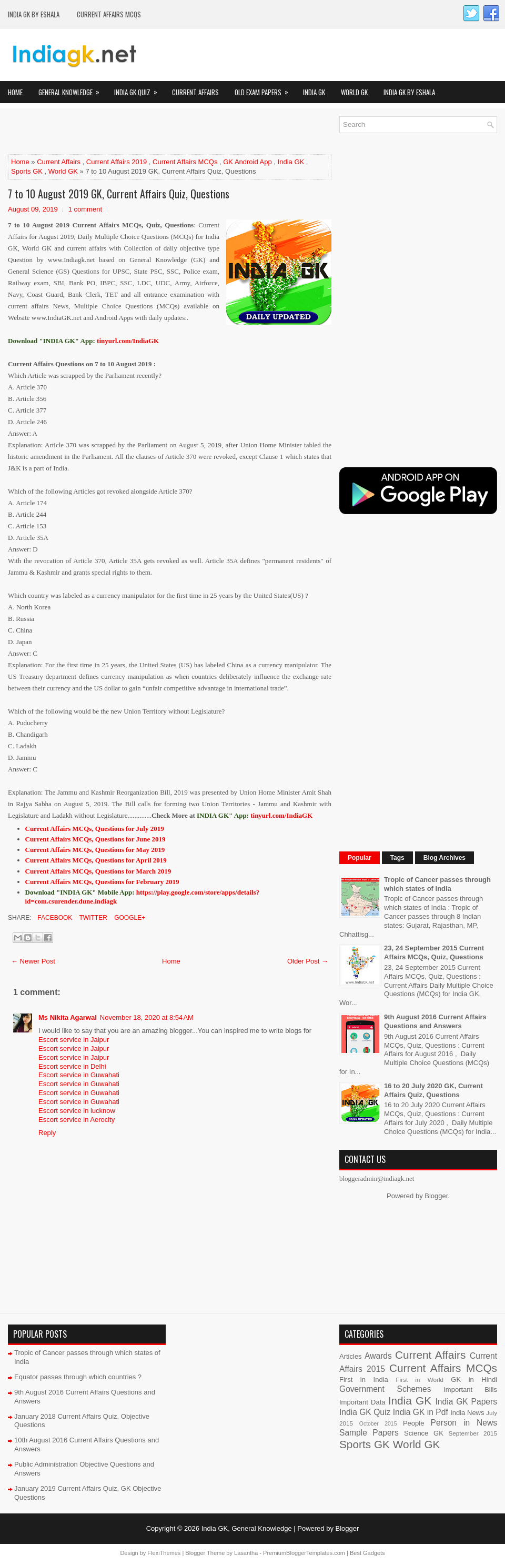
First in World (419, 1379)
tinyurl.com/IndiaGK (281, 815)
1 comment (85, 209)
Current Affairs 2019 (116, 162)
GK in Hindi (474, 1379)
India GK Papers (466, 1401)
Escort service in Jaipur (73, 1040)
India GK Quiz (139, 89)
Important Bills (470, 1389)
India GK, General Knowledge (246, 1528)
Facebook (54, 917)
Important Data (362, 1402)
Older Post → (307, 961)
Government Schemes (385, 1389)
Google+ (129, 917)
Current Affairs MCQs (109, 14)
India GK (314, 92)
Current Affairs (195, 92)
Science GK (423, 1433)
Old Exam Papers (265, 89)
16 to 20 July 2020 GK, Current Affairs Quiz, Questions (433, 1090)
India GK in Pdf (420, 1412)
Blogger (436, 1196)
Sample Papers (369, 1432)
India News (467, 1413)
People (413, 1423)
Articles (350, 1356)
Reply (47, 1133)
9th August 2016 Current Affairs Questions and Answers (435, 1021)
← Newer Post (33, 961)
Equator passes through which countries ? (78, 1377)
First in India (363, 1379)
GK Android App (247, 162)
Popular (359, 857)
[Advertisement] (131, 132)
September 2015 (473, 1433)
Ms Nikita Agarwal (67, 1017)
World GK (354, 92)
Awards (378, 1355)
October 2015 (378, 1424)
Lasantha (246, 1553)
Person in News (464, 1422)
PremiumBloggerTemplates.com (304, 1553)
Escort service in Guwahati (78, 1075)
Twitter (92, 917)
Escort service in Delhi (72, 1066)
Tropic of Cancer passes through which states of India (437, 884)
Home (15, 92)
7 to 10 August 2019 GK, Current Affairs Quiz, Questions (118, 193)
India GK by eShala (33, 14)
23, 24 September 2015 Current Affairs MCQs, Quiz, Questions (434, 952)
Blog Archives (444, 857)
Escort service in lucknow (76, 1111)
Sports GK (27, 171)
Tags (397, 857)
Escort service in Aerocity (76, 1119)
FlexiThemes (163, 1553)
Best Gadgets (367, 1553)
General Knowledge (72, 89)
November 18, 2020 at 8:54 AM (147, 1017)
